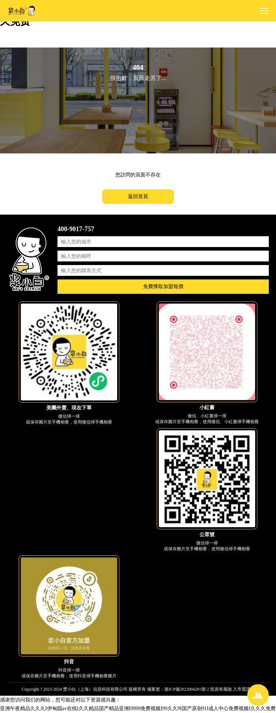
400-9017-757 (76, 229)
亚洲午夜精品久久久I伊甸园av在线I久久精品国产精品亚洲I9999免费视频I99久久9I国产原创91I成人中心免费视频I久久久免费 (138, 708)
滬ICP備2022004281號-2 (186, 689)
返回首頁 (138, 196)
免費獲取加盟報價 (163, 286)
